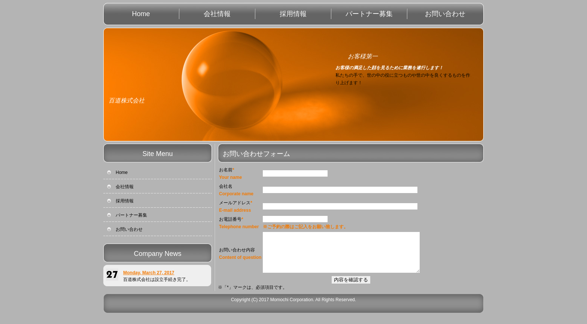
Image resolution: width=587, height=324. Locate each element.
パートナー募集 (369, 14)
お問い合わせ (445, 14)
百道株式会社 (127, 100)
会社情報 (217, 14)
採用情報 (293, 14)
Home (141, 14)
